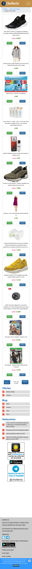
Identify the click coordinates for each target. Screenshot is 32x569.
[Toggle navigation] (28, 3)
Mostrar (9, 43)
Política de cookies (22, 563)
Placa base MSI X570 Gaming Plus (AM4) (17, 430)
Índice (7, 404)
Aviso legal (5, 553)
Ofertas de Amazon (14, 9)
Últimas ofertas (10, 392)
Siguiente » (25, 382)
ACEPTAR (16, 565)
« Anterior (7, 382)
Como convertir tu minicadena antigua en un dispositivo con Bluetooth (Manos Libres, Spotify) (17, 424)
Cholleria (5, 9)
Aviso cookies (6, 556)
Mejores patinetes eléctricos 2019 (15, 433)
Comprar (22, 43)
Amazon (8, 395)
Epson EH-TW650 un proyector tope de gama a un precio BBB (17, 438)
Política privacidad (8, 550)
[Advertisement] (16, 500)
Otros (7, 414)
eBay (7, 410)
